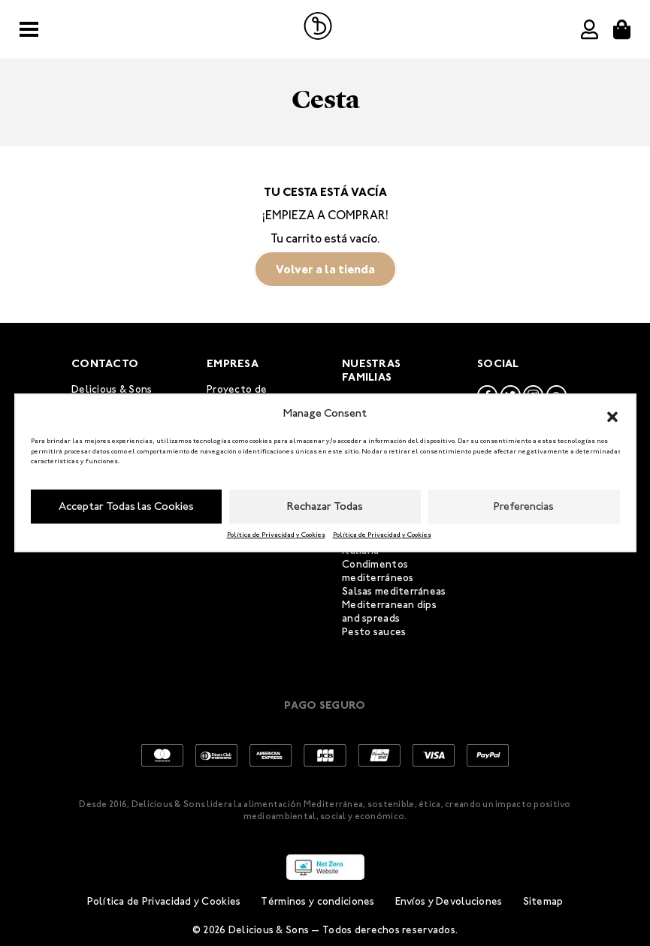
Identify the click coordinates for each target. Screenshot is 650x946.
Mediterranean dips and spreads (389, 611)
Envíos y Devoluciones (449, 901)
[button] (612, 413)
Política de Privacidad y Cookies (276, 534)
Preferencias (524, 506)
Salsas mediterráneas (394, 591)
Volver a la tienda (325, 269)
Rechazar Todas (325, 506)
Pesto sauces (374, 631)
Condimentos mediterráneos (378, 571)
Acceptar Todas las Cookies (126, 506)
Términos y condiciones (317, 901)
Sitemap (543, 901)
